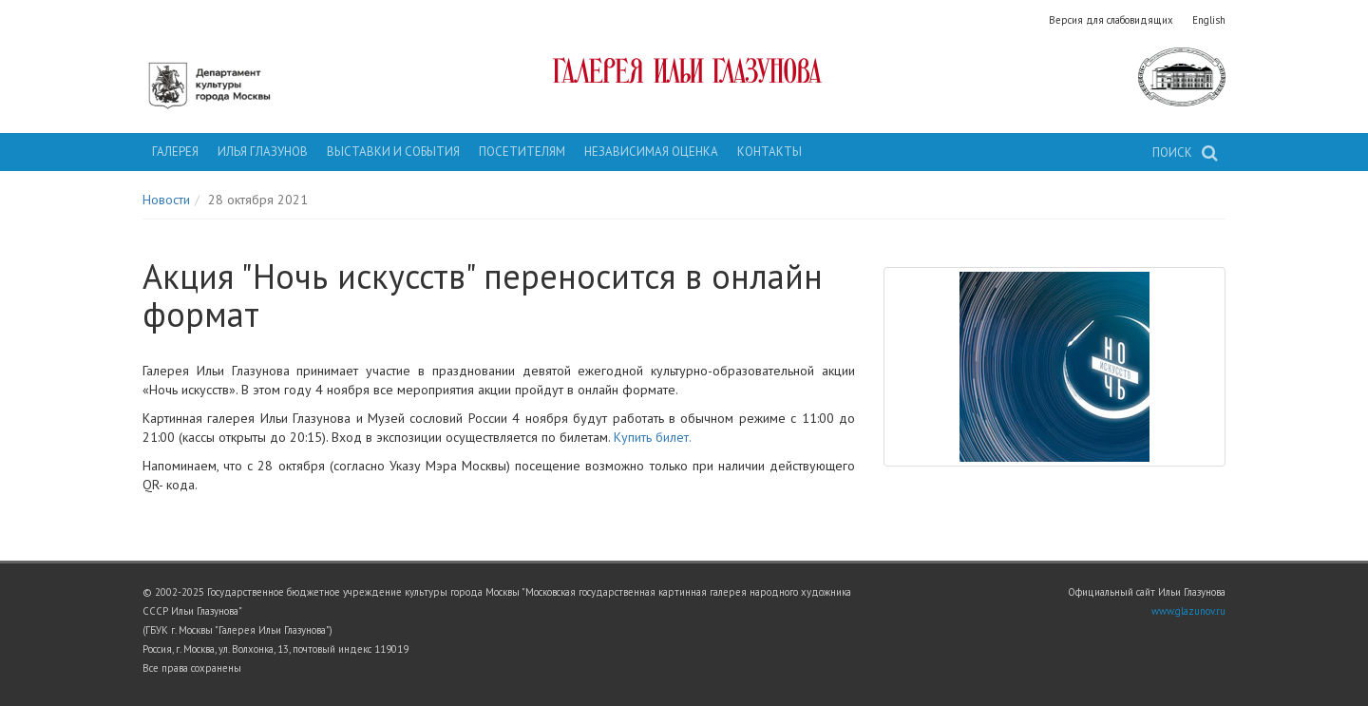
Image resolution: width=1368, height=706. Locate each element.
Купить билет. (653, 437)
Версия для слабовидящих (1111, 20)
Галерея (175, 151)
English (1209, 20)
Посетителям (522, 151)
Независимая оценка (651, 151)
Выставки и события (393, 151)
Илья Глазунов (263, 151)
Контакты (769, 151)
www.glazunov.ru (1188, 611)
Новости (166, 199)
